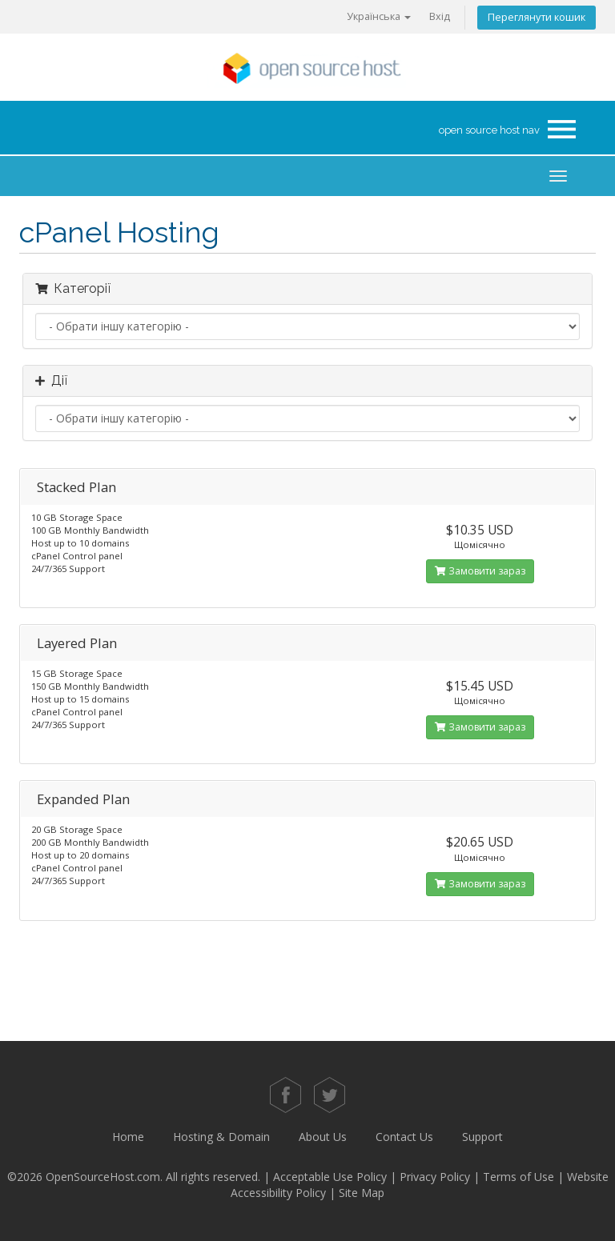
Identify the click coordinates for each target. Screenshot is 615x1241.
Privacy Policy (435, 1176)
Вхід (439, 16)
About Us (323, 1136)
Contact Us (404, 1136)
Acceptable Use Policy (330, 1176)
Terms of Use (518, 1176)
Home (128, 1136)
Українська (379, 16)
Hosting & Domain (221, 1136)
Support (482, 1136)
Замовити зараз (480, 571)
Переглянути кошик (536, 17)
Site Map (361, 1192)
